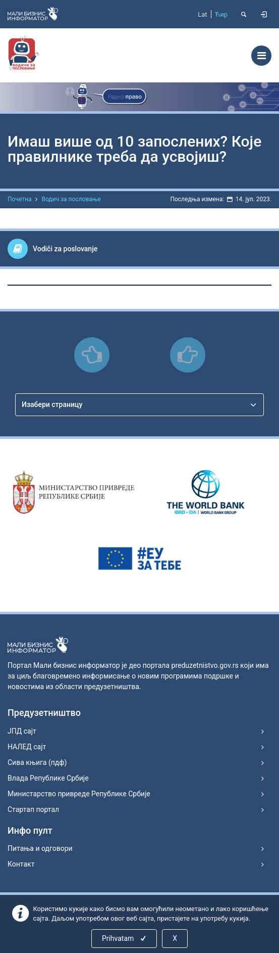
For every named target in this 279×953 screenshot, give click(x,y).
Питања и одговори (40, 848)
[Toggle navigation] (261, 56)
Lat (202, 14)
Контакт (21, 864)
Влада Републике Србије (48, 778)
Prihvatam (125, 938)
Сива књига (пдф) (37, 762)
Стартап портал (33, 809)
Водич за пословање (70, 199)
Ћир (221, 14)
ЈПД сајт (22, 731)
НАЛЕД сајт (27, 747)
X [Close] (175, 938)
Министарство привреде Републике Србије (79, 794)
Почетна (19, 199)
